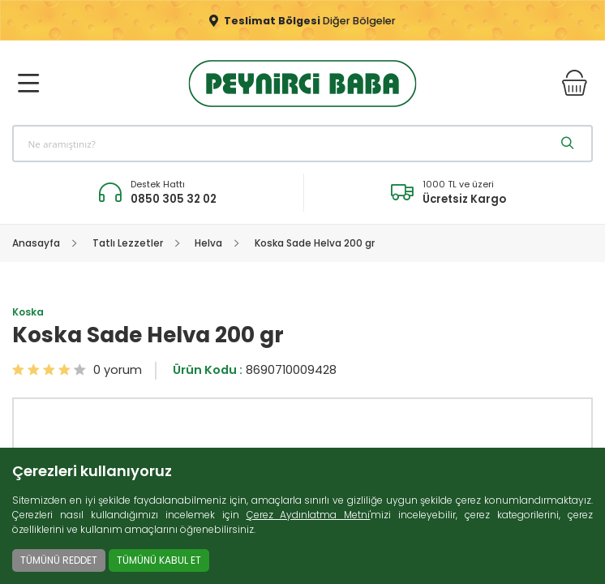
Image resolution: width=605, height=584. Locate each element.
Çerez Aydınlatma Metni (309, 515)
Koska (28, 312)
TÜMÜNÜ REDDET (58, 560)
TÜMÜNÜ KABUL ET (159, 560)
